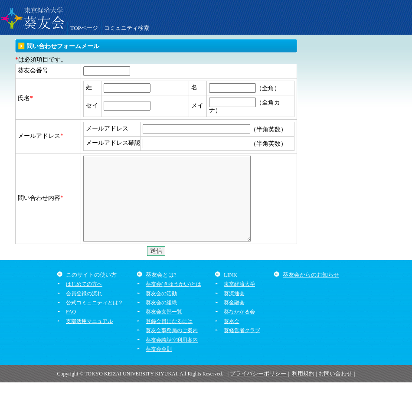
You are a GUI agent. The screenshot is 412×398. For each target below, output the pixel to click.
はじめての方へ (84, 300)
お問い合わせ (335, 389)
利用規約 (303, 389)
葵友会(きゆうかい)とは (173, 300)
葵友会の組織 (161, 318)
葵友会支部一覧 (164, 327)
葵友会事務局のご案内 (172, 346)
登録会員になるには (169, 337)
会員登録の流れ (84, 309)
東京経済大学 (239, 300)
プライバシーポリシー (258, 389)
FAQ (71, 327)
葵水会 (231, 337)
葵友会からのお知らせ (311, 290)
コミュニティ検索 (126, 28)
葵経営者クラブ (242, 346)
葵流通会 (234, 309)
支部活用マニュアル (89, 337)
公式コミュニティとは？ (94, 318)
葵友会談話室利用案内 (172, 355)
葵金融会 (234, 318)
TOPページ (84, 28)
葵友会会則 (159, 365)
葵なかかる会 (239, 327)
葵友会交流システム (32, 17)
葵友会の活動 (161, 309)
